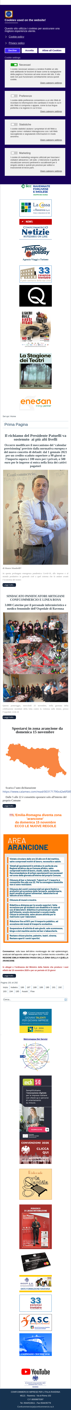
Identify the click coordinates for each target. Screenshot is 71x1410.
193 (4, 991)
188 (35, 987)
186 (22, 987)
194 (11, 991)
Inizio (5, 987)
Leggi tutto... (9, 585)
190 (47, 987)
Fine (32, 991)
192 (60, 987)
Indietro (14, 987)
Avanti (25, 991)
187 (28, 987)
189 (41, 987)
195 (17, 991)
